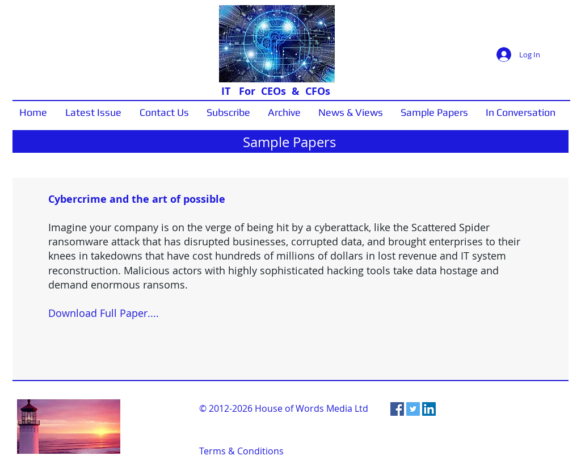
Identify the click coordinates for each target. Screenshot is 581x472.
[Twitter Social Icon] (413, 409)
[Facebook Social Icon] (397, 409)
